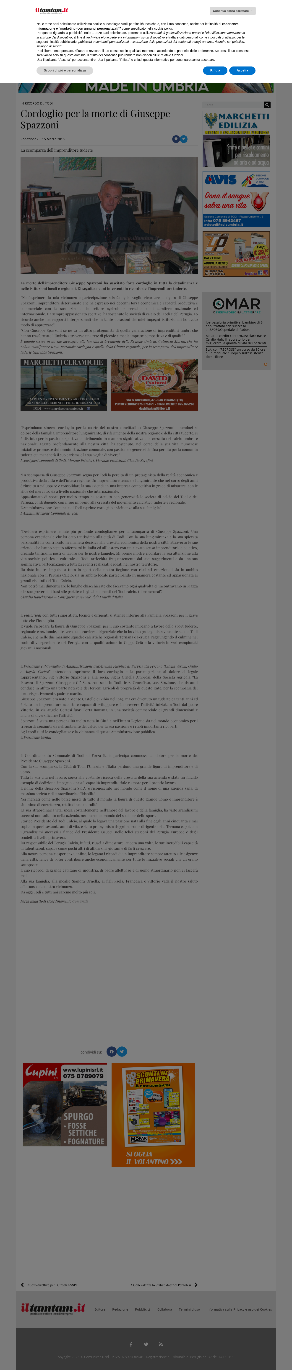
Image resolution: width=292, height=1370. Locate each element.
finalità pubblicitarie (63, 41)
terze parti (102, 33)
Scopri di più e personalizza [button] (65, 70)
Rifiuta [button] (215, 70)
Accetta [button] (242, 70)
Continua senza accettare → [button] (233, 11)
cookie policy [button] (163, 28)
